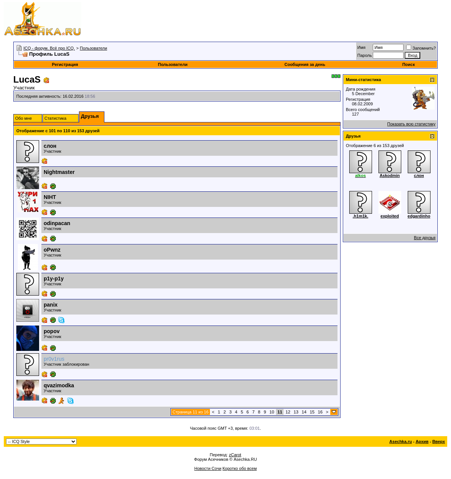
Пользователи (93, 48)
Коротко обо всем (239, 468)
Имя (361, 47)
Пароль (364, 55)
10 (272, 412)
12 (287, 412)
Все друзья (424, 237)
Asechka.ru (401, 441)
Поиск (408, 64)
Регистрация (65, 64)
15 (312, 412)
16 (320, 412)
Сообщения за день (304, 64)
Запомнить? (421, 48)
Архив (422, 441)
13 (296, 412)
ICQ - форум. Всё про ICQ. (49, 48)
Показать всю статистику (411, 124)
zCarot (235, 454)
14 (304, 412)
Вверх (438, 441)
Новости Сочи (207, 468)
